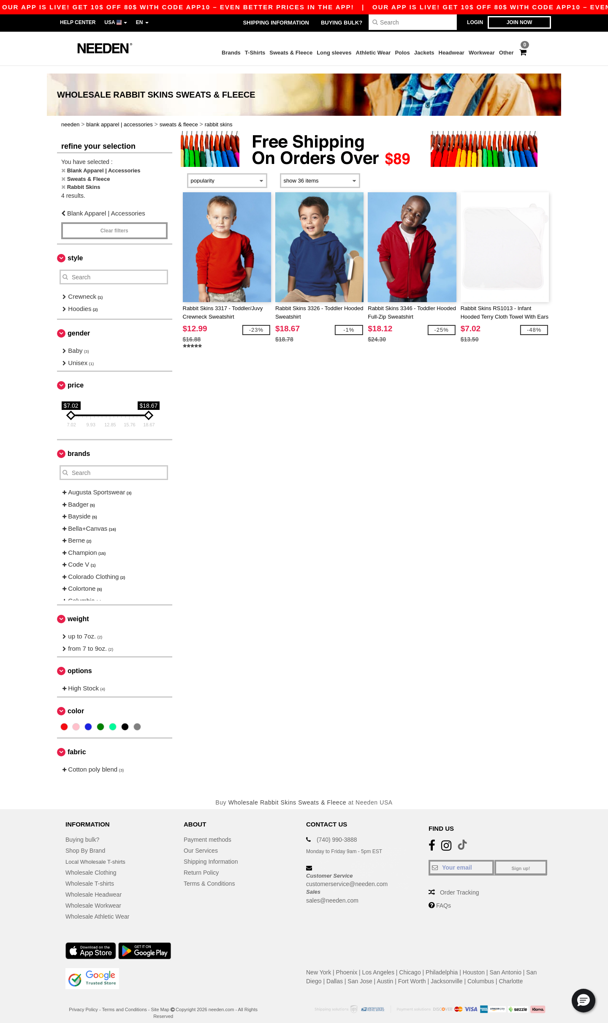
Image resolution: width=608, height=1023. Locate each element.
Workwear (482, 52)
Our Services (201, 842)
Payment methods (207, 831)
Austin (385, 973)
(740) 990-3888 (337, 831)
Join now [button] (519, 22)
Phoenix (347, 964)
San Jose (359, 973)
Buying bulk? (341, 22)
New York (318, 964)
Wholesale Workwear (93, 897)
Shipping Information (276, 22)
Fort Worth (412, 973)
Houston (474, 964)
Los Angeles (378, 964)
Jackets (424, 52)
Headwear (451, 52)
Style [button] (75, 250)
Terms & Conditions (209, 875)
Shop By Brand (85, 842)
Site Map (160, 1001)
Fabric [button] (77, 743)
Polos (402, 52)
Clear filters (114, 223)
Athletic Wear (373, 52)
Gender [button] (79, 325)
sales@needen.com (332, 892)
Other (506, 52)
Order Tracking (459, 884)
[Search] (412, 22)
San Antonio (505, 964)
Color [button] (76, 703)
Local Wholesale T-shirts (97, 853)
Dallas (334, 973)
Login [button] (475, 22)
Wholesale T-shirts (89, 875)
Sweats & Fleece (290, 52)
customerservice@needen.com (347, 876)
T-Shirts (255, 52)
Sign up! (521, 860)
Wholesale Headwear (93, 886)
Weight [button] (78, 611)
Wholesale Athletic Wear (97, 908)
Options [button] (80, 663)
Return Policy (201, 864)
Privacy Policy (83, 1001)
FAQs (443, 897)
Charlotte (511, 973)
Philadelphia (442, 964)
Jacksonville (446, 973)
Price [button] (76, 377)
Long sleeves (334, 52)
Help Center (77, 22)
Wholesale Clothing (91, 864)
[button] (583, 1000)
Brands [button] (79, 446)
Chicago (410, 964)
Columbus (480, 973)
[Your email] (461, 859)
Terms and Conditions (124, 1001)
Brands (231, 52)
